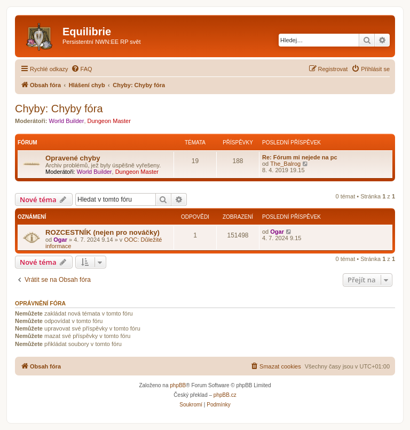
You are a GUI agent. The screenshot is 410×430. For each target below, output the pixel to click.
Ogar (60, 239)
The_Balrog (285, 163)
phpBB (178, 385)
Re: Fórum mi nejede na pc (299, 157)
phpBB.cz (225, 395)
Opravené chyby (72, 158)
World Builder (66, 121)
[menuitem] (81, 69)
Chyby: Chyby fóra (59, 108)
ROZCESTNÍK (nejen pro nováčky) (102, 232)
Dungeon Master (109, 121)
